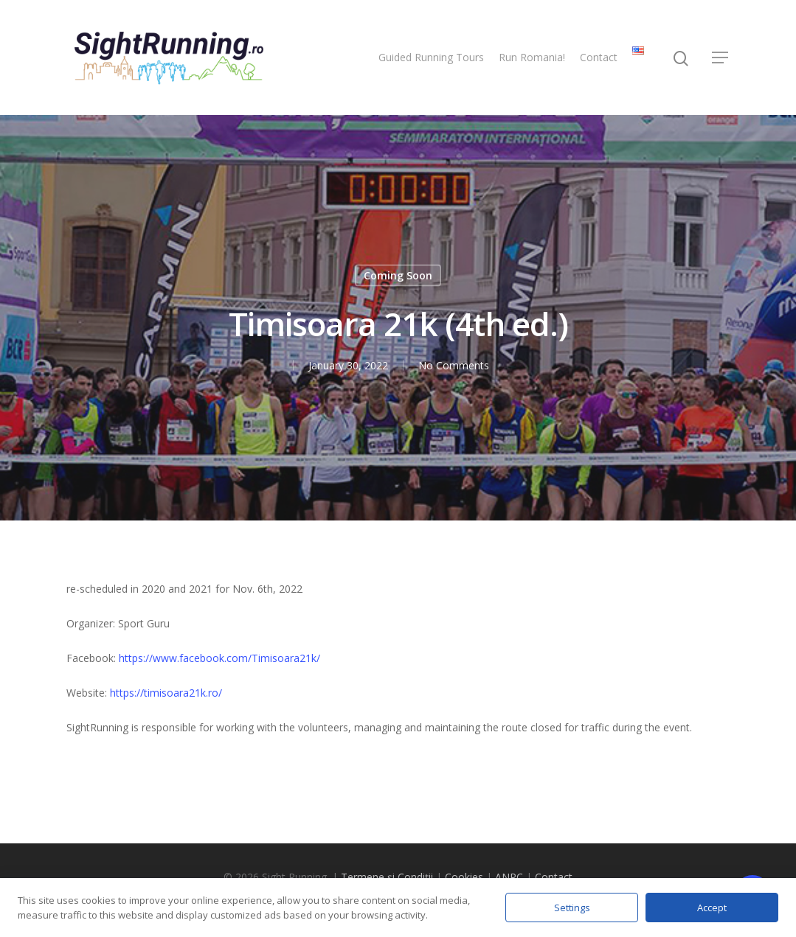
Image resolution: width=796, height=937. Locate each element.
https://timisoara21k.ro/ (166, 693)
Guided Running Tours (431, 57)
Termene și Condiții (387, 877)
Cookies (464, 877)
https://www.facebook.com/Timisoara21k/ (219, 658)
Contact (598, 57)
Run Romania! (532, 57)
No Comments (453, 365)
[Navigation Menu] (721, 57)
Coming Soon (398, 275)
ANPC (509, 877)
